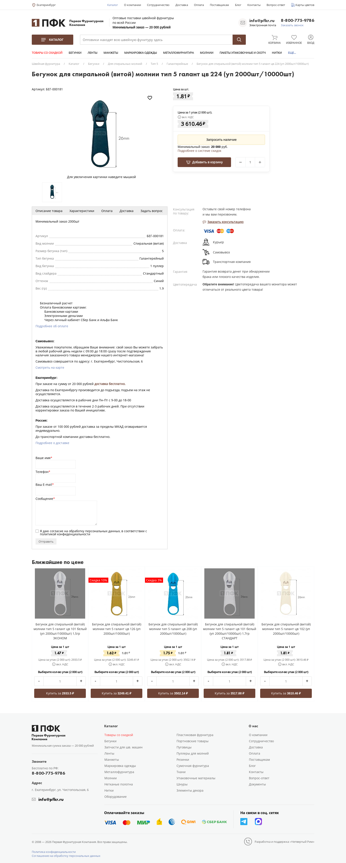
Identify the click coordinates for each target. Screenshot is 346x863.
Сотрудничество (158, 5)
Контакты (254, 5)
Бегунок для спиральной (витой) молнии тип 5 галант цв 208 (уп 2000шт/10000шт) (173, 629)
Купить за (60, 693)
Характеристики (82, 211)
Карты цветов (304, 5)
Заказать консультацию (223, 222)
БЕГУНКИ (75, 53)
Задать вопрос (152, 211)
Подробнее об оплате (52, 326)
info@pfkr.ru (262, 20)
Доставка (181, 5)
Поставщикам (219, 5)
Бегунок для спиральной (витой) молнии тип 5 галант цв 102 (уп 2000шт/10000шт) (286, 629)
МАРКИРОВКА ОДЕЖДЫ (140, 53)
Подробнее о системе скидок (199, 151)
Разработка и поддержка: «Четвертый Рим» (284, 842)
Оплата (199, 5)
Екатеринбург (46, 5)
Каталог (112, 5)
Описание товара (49, 211)
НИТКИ (277, 53)
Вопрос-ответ (276, 5)
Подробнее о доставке (52, 443)
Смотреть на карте (50, 367)
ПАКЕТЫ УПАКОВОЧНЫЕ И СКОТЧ (243, 53)
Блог (238, 5)
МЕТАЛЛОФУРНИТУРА (178, 53)
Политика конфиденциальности (54, 852)
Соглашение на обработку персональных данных (66, 856)
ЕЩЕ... (292, 53)
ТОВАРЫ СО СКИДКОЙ (47, 53)
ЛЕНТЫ (92, 53)
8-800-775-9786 (297, 20)
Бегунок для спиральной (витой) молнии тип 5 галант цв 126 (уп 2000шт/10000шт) (116, 629)
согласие (56, 531)
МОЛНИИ (206, 53)
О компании (132, 5)
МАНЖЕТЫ (110, 53)
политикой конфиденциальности (65, 534)
